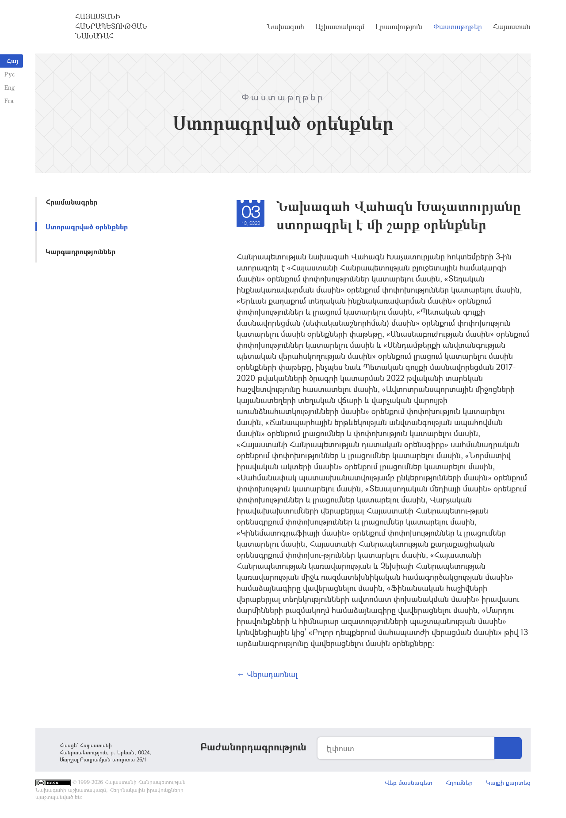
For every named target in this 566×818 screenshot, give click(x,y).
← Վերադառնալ (267, 674)
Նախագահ (285, 26)
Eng (9, 87)
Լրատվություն (398, 26)
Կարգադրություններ (80, 251)
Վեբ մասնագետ (408, 782)
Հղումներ (459, 782)
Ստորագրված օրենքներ (87, 226)
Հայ (12, 61)
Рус (9, 74)
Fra (9, 100)
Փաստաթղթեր (457, 26)
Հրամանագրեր (71, 201)
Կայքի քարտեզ (508, 782)
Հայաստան (512, 26)
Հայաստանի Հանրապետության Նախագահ (111, 26)
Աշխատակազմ (339, 26)
